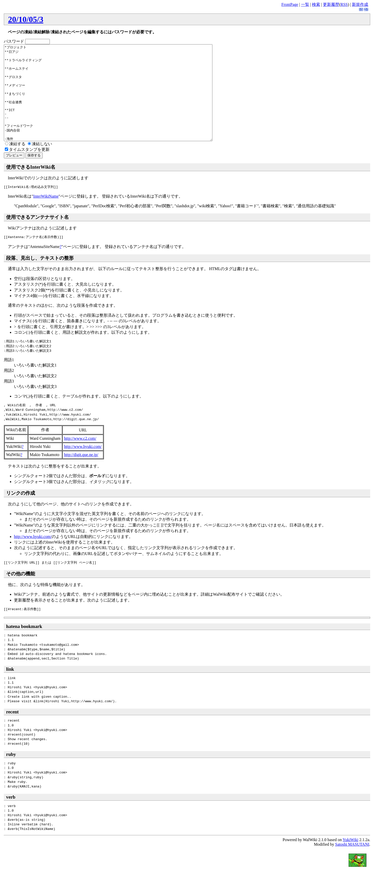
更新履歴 (331, 4)
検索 (316, 4)
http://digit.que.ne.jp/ (81, 474)
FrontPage (290, 4)
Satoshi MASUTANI (352, 863)
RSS (344, 4)
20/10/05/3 (25, 19)
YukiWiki (351, 859)
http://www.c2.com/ (80, 457)
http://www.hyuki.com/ (83, 465)
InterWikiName (46, 215)
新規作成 (360, 4)
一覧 (305, 4)
